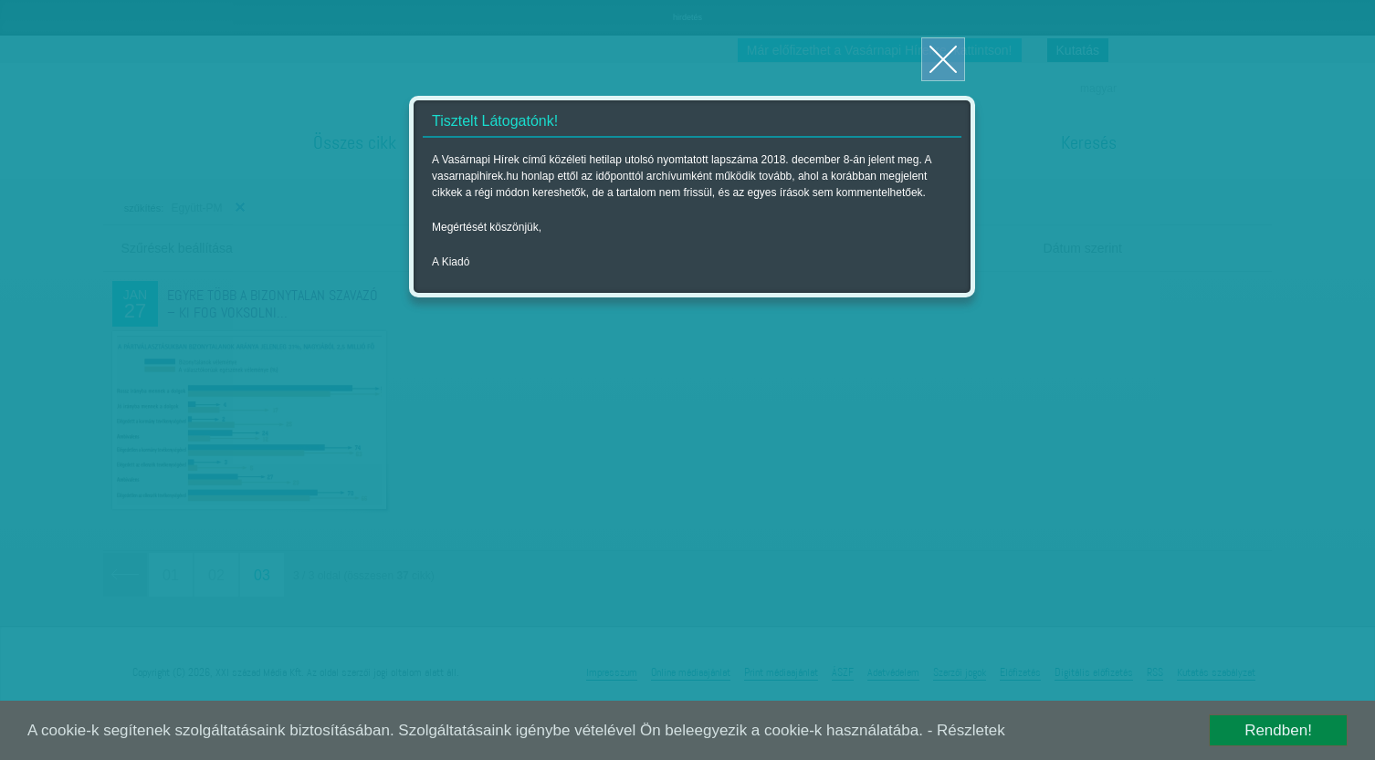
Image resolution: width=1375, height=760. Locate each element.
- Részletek (966, 730)
